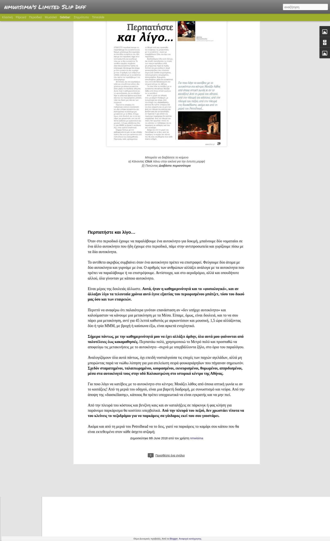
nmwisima (196, 364)
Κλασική (7, 17)
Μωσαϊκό (51, 17)
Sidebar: (65, 17)
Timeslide (98, 17)
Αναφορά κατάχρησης (190, 538)
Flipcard (21, 17)
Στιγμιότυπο (81, 17)
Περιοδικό (35, 17)
